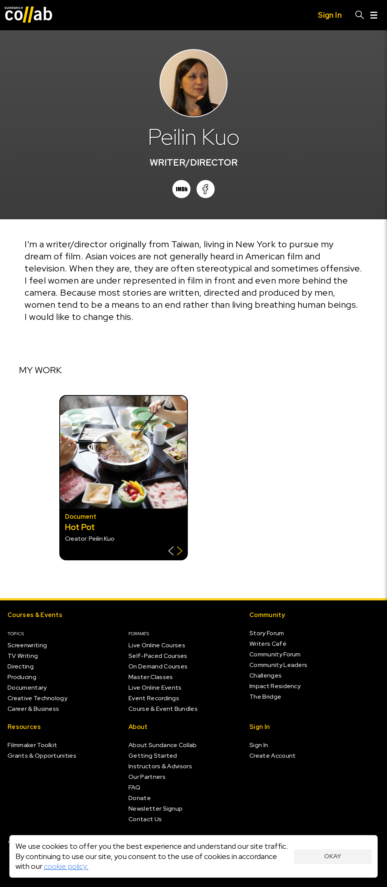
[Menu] (373, 15)
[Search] (359, 15)
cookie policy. (66, 866)
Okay (332, 856)
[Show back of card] (175, 551)
